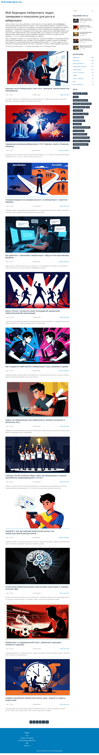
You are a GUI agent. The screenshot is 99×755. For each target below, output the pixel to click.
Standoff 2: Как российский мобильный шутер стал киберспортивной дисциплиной (30, 533)
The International (79, 131)
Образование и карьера (83, 67)
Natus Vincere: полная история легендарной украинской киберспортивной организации (33, 312)
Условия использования (26, 740)
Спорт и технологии (83, 73)
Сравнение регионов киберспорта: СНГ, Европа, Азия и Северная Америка (32, 145)
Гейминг (83, 76)
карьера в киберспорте (80, 100)
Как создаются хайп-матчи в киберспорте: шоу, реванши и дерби (37, 367)
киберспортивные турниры (82, 127)
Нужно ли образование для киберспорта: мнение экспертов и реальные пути (35, 422)
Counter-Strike (78, 110)
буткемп (76, 148)
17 (47, 723)
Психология (83, 61)
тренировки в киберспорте (81, 141)
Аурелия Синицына (63, 150)
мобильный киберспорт (81, 144)
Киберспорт (83, 58)
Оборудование (83, 70)
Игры (83, 82)
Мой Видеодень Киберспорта (12, 2)
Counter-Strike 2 (78, 117)
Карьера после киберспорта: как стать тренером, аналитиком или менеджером (35, 89)
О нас (26, 737)
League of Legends (79, 107)
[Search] (92, 11)
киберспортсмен (86, 103)
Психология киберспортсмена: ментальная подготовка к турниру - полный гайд (37, 589)
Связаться (27, 747)
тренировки (77, 124)
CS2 (88, 107)
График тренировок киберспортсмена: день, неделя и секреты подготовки (36, 701)
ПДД (27, 745)
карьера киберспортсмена (81, 137)
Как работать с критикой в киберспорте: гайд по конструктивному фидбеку (37, 257)
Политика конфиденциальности (27, 742)
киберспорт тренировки (81, 114)
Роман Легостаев (64, 95)
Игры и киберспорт (83, 85)
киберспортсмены (79, 120)
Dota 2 (85, 93)
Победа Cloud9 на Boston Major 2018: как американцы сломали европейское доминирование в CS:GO (36, 478)
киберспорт (77, 93)
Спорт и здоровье (83, 79)
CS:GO (76, 97)
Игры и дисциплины (83, 64)
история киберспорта (80, 134)
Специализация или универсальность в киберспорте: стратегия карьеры (37, 201)
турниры (76, 103)
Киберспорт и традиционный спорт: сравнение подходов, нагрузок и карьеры (33, 645)
